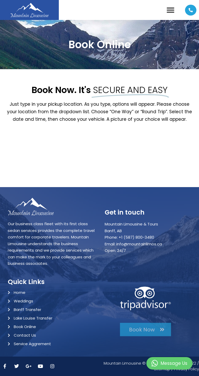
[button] (170, 10)
